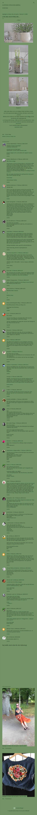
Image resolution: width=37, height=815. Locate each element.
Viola (8, 481)
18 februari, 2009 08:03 (25, 568)
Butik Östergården (11, 201)
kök (14, 136)
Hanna (8, 464)
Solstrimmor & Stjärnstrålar (13, 450)
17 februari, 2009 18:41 (23, 364)
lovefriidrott (9, 512)
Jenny (8, 408)
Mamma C (9, 440)
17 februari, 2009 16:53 (19, 288)
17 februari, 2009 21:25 (21, 423)
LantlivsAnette (10, 523)
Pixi (7, 637)
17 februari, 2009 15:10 (22, 159)
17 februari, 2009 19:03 (16, 376)
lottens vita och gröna (11, 5)
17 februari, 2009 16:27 (17, 270)
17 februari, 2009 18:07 (14, 339)
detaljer (12, 136)
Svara (8, 156)
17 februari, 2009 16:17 (22, 252)
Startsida (5, 8)
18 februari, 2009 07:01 (19, 523)
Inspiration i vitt (10, 498)
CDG (8, 339)
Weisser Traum (10, 628)
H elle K (8, 389)
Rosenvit (9, 330)
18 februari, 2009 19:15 (19, 628)
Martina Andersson (11, 185)
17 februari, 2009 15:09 (22, 143)
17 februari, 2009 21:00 (15, 408)
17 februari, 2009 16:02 (20, 220)
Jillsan (8, 553)
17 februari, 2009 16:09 (18, 231)
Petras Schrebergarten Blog (13, 302)
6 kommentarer (8, 798)
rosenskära (9, 231)
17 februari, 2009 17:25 (15, 313)
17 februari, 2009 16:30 (23, 280)
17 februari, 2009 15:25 (21, 201)
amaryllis (9, 351)
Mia (7, 536)
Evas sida (9, 270)
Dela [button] (3, 134)
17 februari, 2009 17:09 (26, 302)
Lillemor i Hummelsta (12, 364)
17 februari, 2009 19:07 (16, 389)
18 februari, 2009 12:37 (15, 608)
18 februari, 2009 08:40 (18, 580)
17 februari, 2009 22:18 (15, 481)
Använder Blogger (18, 808)
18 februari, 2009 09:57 (22, 594)
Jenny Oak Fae (10, 288)
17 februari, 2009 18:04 (17, 330)
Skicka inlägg (8, 134)
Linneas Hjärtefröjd (11, 143)
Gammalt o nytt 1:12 (11, 594)
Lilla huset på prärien (12, 252)
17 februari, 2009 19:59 (21, 399)
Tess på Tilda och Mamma (13, 568)
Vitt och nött (10, 580)
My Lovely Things (11, 423)
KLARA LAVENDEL (11, 399)
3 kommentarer (8, 748)
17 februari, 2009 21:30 (17, 440)
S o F (8, 313)
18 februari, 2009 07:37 (14, 536)
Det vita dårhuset (11, 220)
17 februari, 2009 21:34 (25, 450)
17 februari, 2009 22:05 (15, 464)
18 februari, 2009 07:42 (15, 553)
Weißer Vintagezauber (12, 280)
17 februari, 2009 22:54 (20, 498)
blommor (8, 136)
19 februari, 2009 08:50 (14, 637)
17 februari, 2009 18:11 (17, 351)
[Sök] (34, 2)
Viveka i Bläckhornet (12, 159)
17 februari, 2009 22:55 (18, 512)
